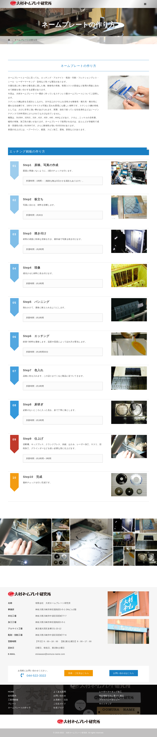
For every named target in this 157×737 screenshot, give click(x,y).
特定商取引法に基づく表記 (111, 696)
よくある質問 (59, 692)
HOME (11, 692)
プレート (12, 704)
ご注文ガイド (59, 704)
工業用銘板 (13, 700)
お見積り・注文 (60, 700)
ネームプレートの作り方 (19, 708)
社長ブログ (58, 708)
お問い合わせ (59, 696)
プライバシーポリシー (109, 700)
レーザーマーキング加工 (110, 692)
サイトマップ (105, 704)
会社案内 (12, 696)
